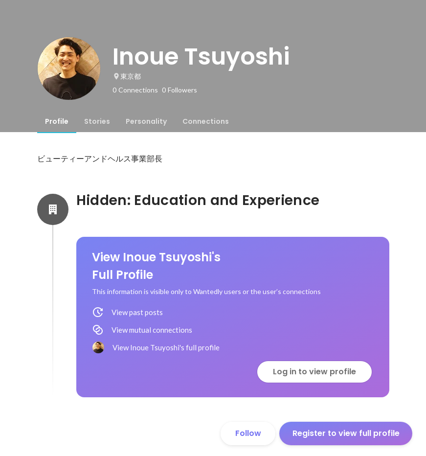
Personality (146, 121)
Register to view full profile (346, 433)
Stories (97, 121)
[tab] (56, 121)
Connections (205, 121)
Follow (248, 433)
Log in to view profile (314, 371)
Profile (56, 121)
